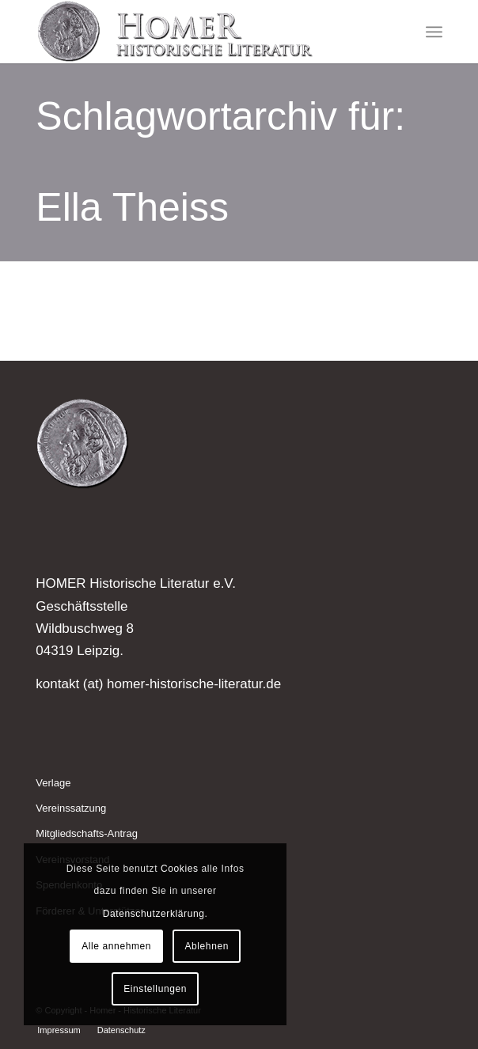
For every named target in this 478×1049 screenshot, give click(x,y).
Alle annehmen (116, 946)
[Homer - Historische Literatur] (198, 31)
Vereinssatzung (71, 808)
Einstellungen (155, 988)
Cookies (180, 868)
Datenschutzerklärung (154, 913)
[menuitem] (434, 32)
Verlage (53, 783)
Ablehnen (206, 946)
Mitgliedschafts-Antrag (87, 833)
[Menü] (434, 32)
